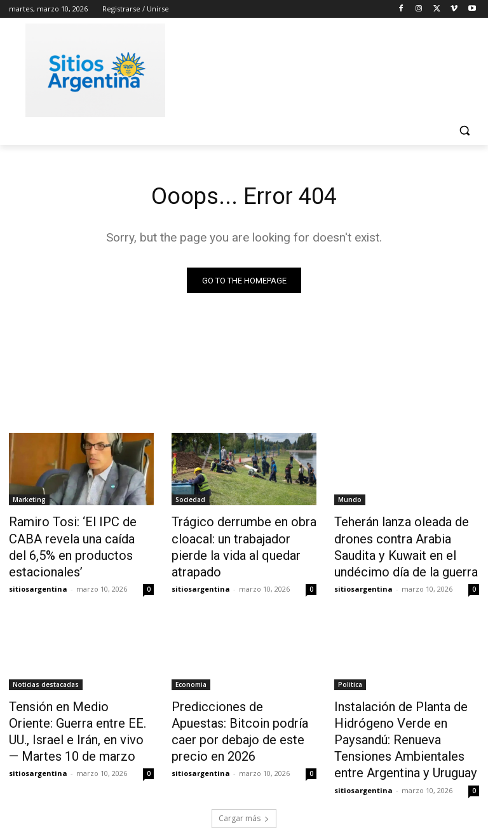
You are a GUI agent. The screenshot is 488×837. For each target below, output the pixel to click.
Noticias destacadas (46, 675)
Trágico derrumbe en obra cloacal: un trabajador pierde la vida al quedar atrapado (240, 536)
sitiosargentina (38, 566)
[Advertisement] (330, 68)
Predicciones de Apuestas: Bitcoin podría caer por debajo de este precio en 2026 (243, 710)
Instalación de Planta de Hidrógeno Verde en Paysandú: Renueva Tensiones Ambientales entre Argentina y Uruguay (406, 724)
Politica (350, 675)
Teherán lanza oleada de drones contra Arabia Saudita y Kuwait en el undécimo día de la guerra (403, 543)
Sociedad (190, 501)
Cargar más (244, 796)
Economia (191, 675)
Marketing (29, 501)
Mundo (350, 501)
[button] (464, 131)
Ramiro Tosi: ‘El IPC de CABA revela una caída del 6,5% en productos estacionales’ (77, 536)
